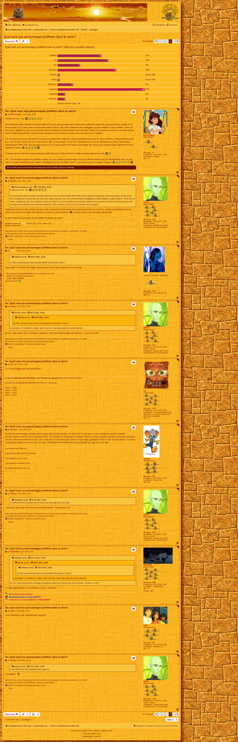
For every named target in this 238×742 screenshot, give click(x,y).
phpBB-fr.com (95, 733)
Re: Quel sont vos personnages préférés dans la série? (40, 111)
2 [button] (163, 41)
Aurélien (146, 459)
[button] (155, 41)
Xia (144, 391)
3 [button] (166, 41)
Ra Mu (23, 223)
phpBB (84, 731)
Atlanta (146, 202)
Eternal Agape (148, 135)
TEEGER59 (147, 565)
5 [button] (174, 41)
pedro (145, 625)
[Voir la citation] (35, 187)
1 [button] (159, 41)
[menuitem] (8, 25)
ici (56, 383)
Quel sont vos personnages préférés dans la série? (40, 36)
